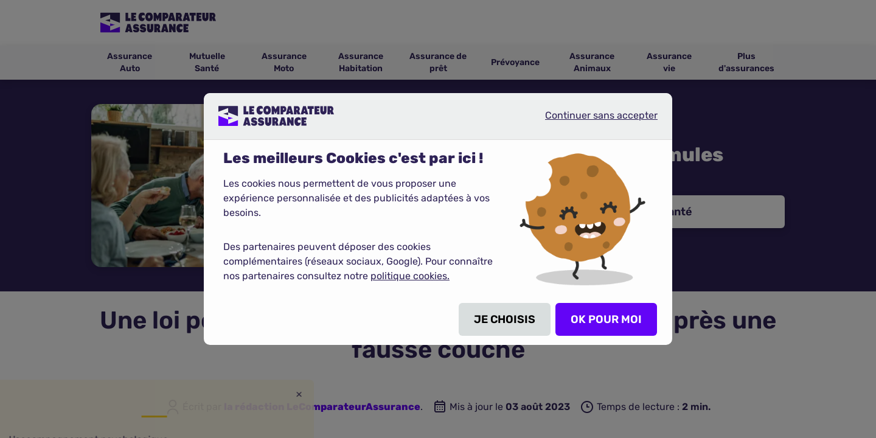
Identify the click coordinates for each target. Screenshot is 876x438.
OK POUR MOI (606, 319)
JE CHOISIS (504, 319)
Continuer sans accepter (591, 120)
